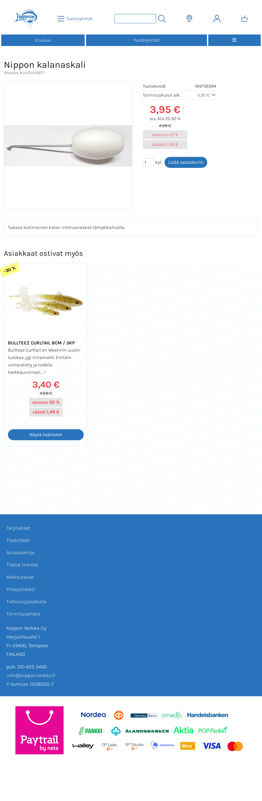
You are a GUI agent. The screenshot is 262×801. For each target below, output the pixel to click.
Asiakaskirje (20, 552)
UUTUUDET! (33, 72)
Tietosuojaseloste (26, 602)
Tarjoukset (18, 528)
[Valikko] (234, 40)
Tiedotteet (17, 540)
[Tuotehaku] (135, 18)
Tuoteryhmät (146, 40)
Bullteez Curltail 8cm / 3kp (41, 343)
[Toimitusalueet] (189, 18)
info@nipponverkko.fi (31, 675)
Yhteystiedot (20, 589)
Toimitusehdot (23, 614)
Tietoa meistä (22, 565)
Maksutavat (20, 577)
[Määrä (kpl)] (148, 162)
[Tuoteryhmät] (75, 19)
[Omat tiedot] (217, 18)
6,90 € (207, 95)
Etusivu (43, 40)
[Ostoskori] (244, 18)
